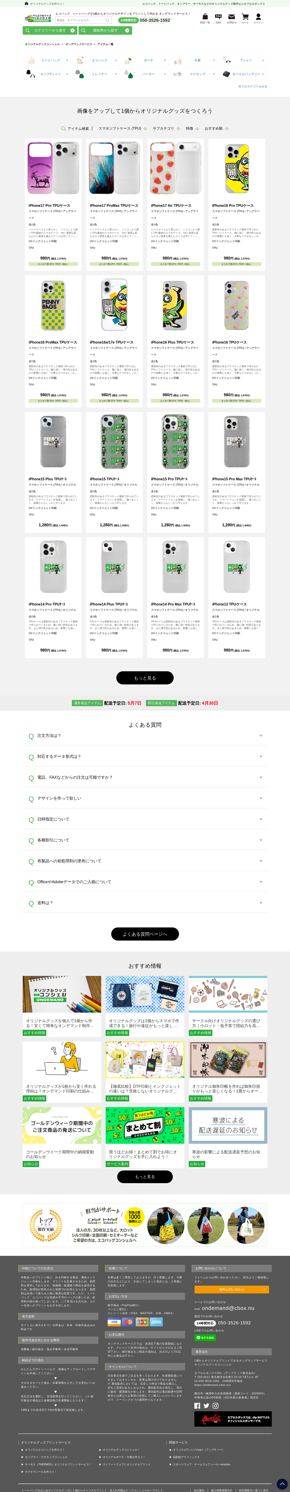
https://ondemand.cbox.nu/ (212, 1359)
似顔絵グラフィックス (186, 1425)
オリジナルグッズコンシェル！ (121, 1418)
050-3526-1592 (155, 20)
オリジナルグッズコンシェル (42, 44)
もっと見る (145, 678)
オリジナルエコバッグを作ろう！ (45, 1418)
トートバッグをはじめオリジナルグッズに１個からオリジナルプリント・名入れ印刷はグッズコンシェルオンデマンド (92, 1458)
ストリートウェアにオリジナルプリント (127, 1432)
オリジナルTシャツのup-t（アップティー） (199, 1418)
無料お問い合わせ (231, 1266)
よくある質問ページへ (145, 934)
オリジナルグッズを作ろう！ (47, 3)
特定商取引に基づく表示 (253, 1458)
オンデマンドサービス (79, 44)
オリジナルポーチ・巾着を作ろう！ (124, 1425)
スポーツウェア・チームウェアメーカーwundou (201, 1432)
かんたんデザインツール (36, 1345)
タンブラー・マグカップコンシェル (46, 1425)
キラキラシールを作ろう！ (41, 1439)
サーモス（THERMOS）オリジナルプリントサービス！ (58, 1432)
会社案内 (199, 1458)
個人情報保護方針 (221, 1458)
